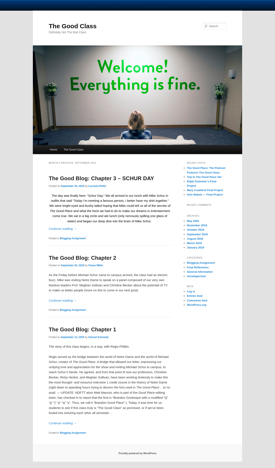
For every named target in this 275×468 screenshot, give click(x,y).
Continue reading (63, 228)
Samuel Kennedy (98, 337)
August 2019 (195, 238)
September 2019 (197, 234)
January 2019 (195, 247)
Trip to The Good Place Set (204, 177)
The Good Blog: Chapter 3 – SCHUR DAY (101, 178)
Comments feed (197, 300)
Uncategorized (196, 276)
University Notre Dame (38, 5)
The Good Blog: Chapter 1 (82, 329)
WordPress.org (196, 304)
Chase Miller (95, 265)
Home (53, 149)
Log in (191, 291)
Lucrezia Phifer (97, 186)
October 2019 (195, 229)
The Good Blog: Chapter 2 (82, 258)
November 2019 (197, 225)
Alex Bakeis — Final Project (205, 194)
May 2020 (193, 220)
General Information (200, 271)
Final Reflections (198, 267)
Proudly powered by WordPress (137, 453)
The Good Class (72, 26)
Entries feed (194, 295)
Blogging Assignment (73, 238)
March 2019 (194, 243)
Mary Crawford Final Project (205, 190)
